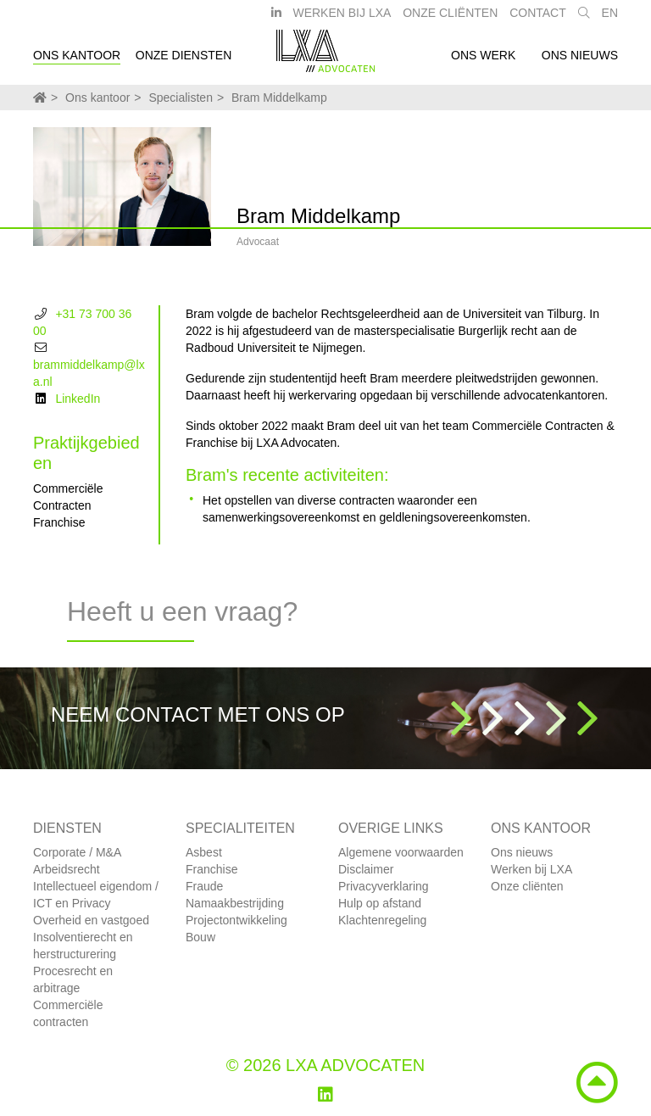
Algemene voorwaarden (401, 852)
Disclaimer (365, 869)
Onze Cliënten (450, 19)
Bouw (200, 937)
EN (610, 19)
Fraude (204, 886)
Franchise (211, 869)
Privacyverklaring (383, 886)
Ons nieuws (580, 62)
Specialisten (180, 97)
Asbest (204, 852)
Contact (537, 19)
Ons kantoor (76, 62)
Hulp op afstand (379, 903)
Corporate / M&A (77, 852)
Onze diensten (184, 62)
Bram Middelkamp (279, 97)
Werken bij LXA (341, 19)
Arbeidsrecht (66, 869)
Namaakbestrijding (235, 903)
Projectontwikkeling (236, 920)
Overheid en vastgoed (91, 920)
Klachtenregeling (382, 920)
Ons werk (483, 62)
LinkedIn (77, 398)
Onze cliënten (527, 886)
